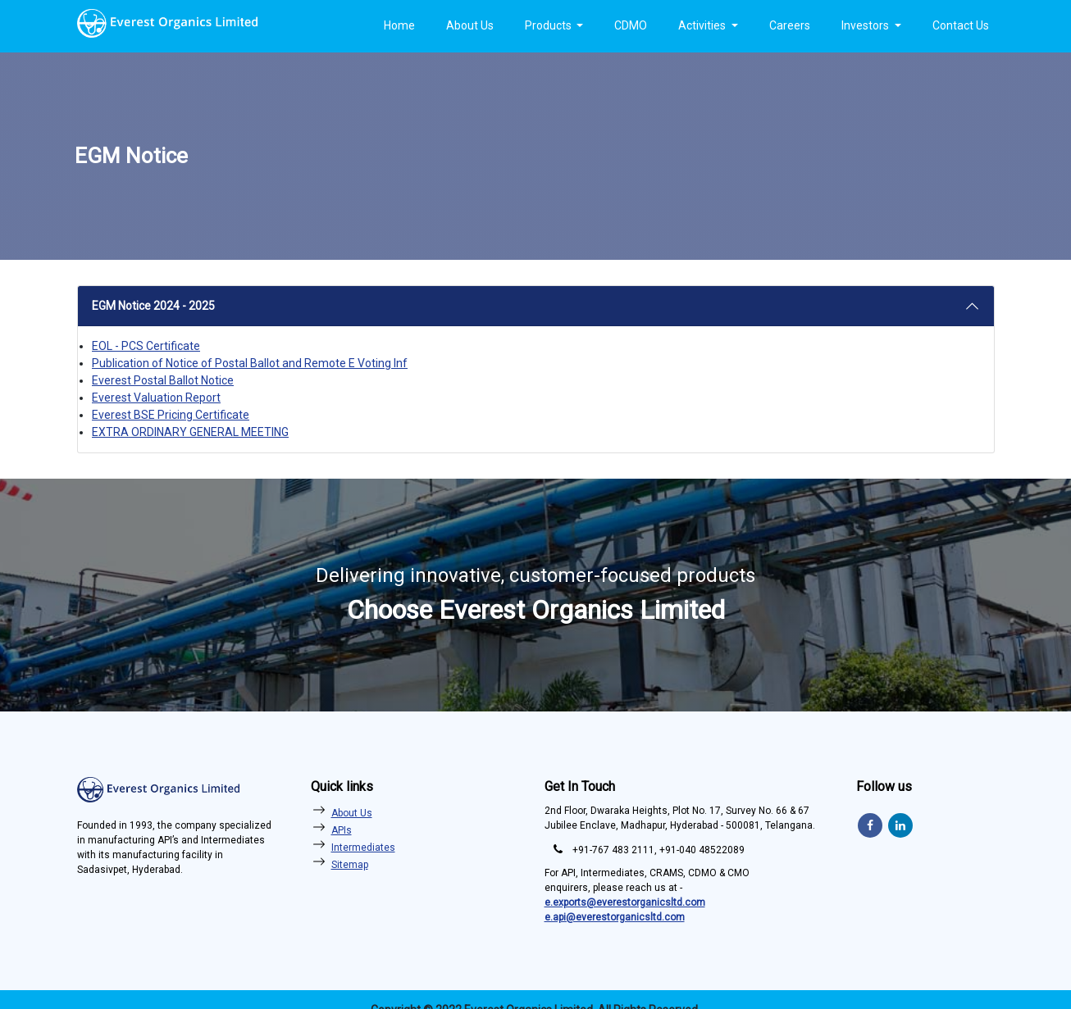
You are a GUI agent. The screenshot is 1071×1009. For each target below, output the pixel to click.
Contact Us (960, 25)
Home (399, 25)
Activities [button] (703, 25)
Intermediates (363, 847)
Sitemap (349, 864)
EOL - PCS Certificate (146, 345)
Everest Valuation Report (156, 397)
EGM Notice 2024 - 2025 (153, 305)
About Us (470, 25)
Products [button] (549, 25)
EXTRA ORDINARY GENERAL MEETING (190, 432)
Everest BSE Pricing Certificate (170, 414)
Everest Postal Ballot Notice (163, 380)
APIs (341, 830)
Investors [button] (866, 25)
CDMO (630, 25)
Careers (789, 25)
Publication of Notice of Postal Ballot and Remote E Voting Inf (250, 363)
